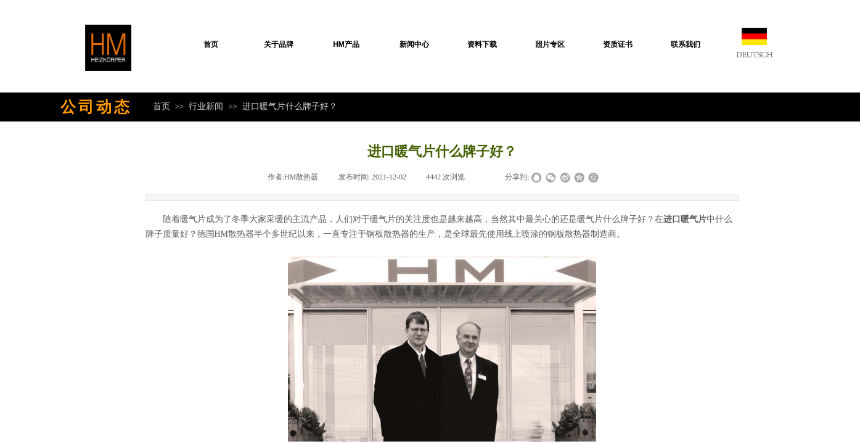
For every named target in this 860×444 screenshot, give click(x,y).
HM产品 (346, 44)
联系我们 (685, 44)
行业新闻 (206, 106)
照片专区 (550, 44)
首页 (210, 44)
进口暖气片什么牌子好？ (289, 106)
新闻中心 (414, 44)
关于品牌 (278, 44)
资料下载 (482, 44)
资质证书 (618, 44)
